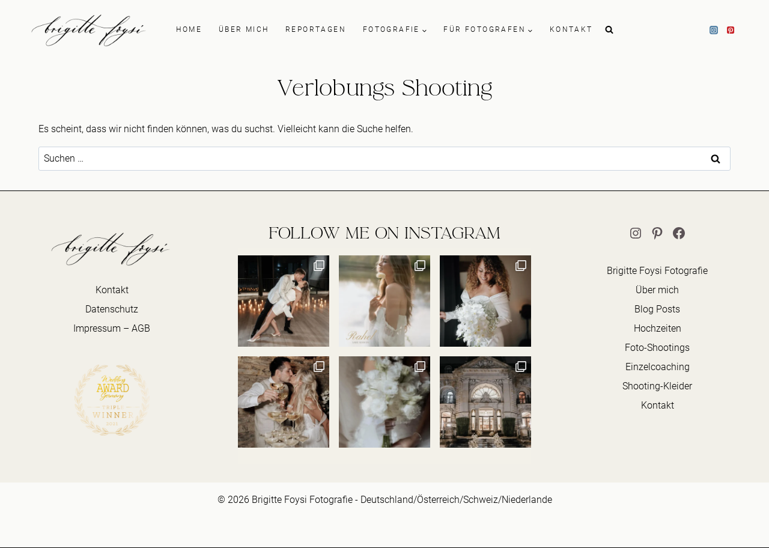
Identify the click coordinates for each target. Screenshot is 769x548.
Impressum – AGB (111, 328)
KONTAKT (571, 29)
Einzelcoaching (657, 367)
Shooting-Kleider (657, 386)
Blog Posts (657, 309)
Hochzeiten (657, 328)
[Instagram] (713, 30)
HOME (189, 29)
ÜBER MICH (244, 29)
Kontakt (112, 290)
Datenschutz (111, 309)
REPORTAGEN (315, 29)
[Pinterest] (730, 30)
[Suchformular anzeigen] (609, 30)
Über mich (657, 290)
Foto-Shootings (657, 347)
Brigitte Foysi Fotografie (657, 270)
